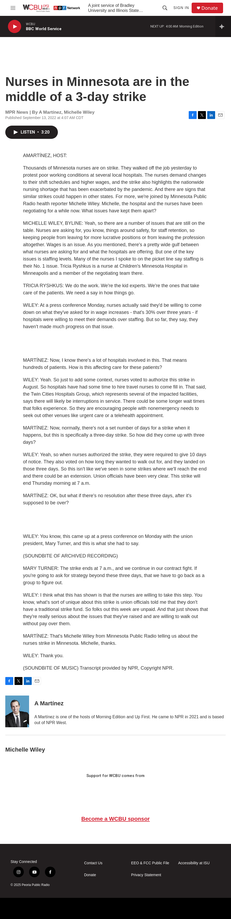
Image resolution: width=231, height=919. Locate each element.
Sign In (181, 8)
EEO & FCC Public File (150, 863)
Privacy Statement (146, 875)
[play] (14, 27)
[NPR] (28, 908)
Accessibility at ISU (194, 863)
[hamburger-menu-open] (13, 8)
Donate (209, 8)
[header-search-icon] (165, 8)
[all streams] (223, 26)
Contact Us (93, 863)
